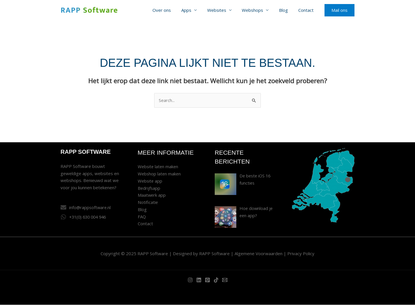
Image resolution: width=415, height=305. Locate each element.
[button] (339, 10)
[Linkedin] (198, 280)
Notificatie (148, 202)
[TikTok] (216, 280)
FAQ (142, 216)
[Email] (224, 280)
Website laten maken (159, 167)
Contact (306, 10)
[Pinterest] (207, 280)
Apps (194, 10)
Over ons (171, 10)
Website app (150, 181)
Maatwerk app (152, 195)
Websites (222, 10)
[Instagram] (190, 280)
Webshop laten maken (160, 174)
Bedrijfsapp (149, 188)
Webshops (256, 10)
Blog (286, 10)
